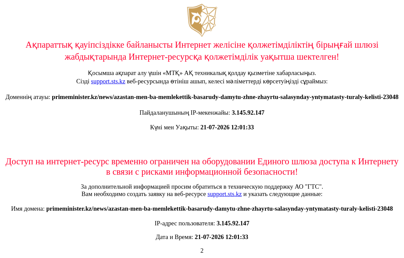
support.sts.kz (108, 81)
